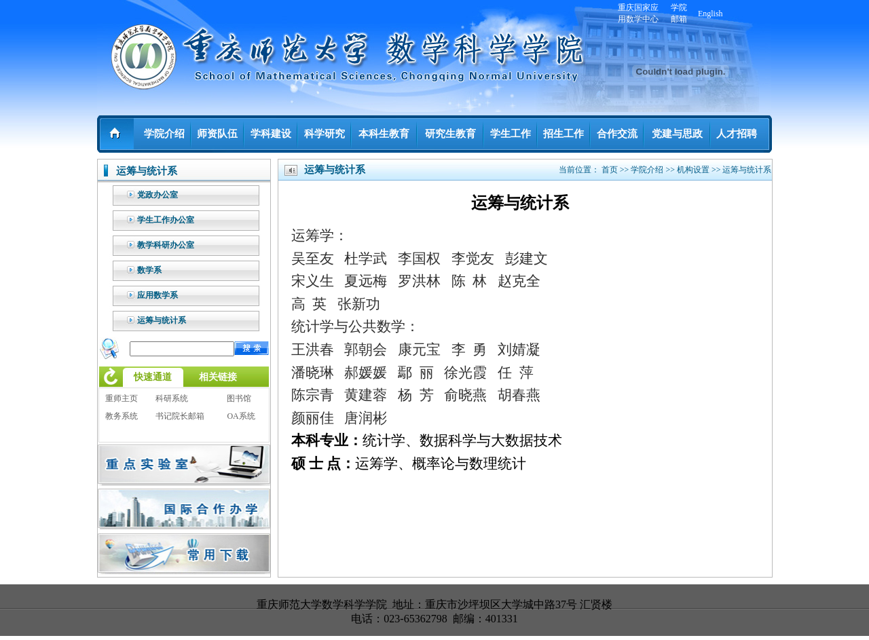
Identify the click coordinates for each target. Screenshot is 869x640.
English (710, 13)
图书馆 (239, 398)
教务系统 (121, 416)
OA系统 (241, 416)
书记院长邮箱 (179, 416)
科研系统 (171, 398)
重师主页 (121, 398)
